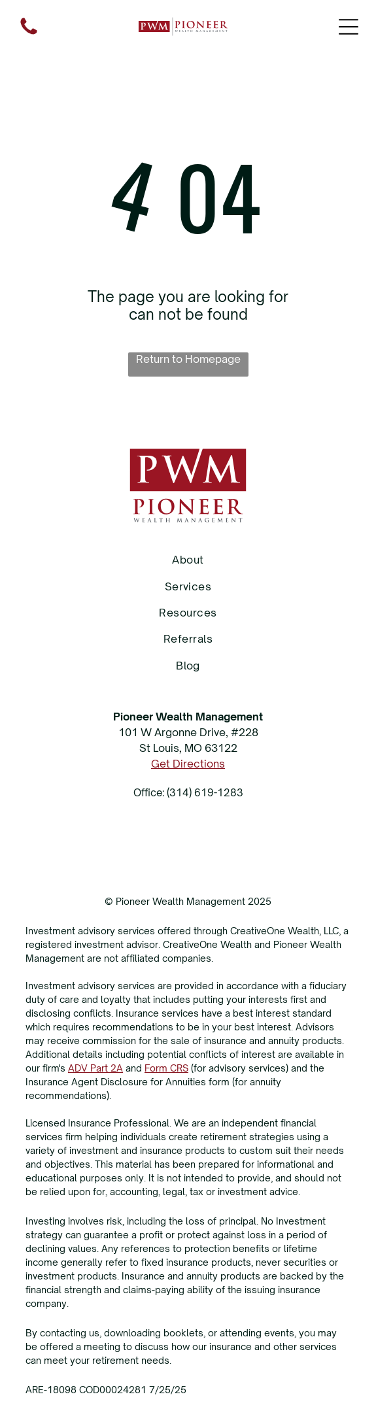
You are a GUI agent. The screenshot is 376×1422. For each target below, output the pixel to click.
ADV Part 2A (95, 1068)
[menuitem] (188, 560)
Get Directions (188, 763)
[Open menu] (348, 27)
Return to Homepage (188, 358)
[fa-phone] (28, 33)
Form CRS (166, 1068)
